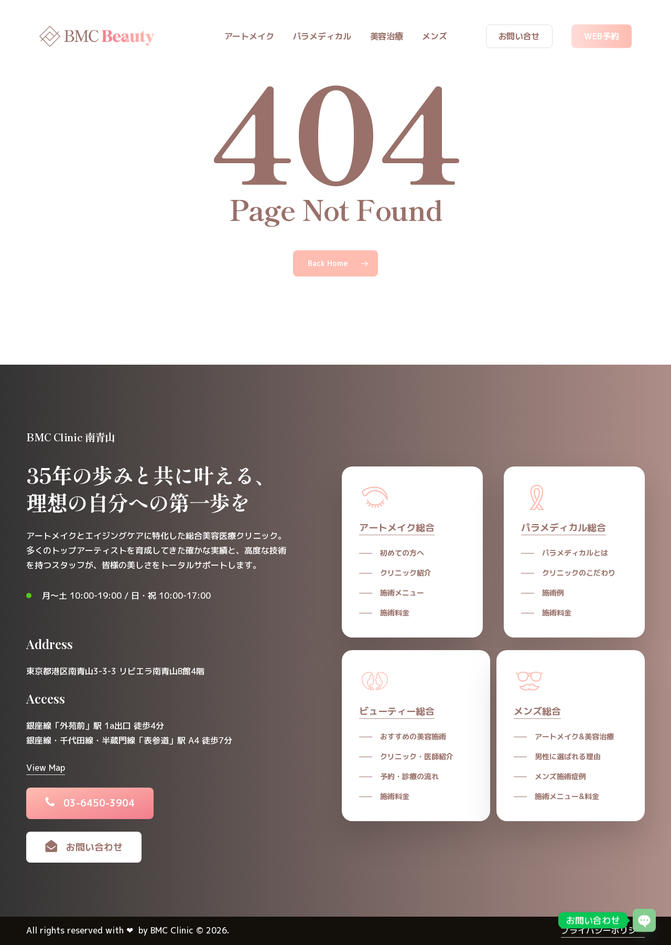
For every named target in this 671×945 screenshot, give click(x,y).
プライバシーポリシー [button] (603, 930)
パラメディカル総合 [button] (563, 527)
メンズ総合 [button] (537, 711)
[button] (99, 803)
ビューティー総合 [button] (397, 711)
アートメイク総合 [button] (397, 527)
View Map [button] (45, 767)
